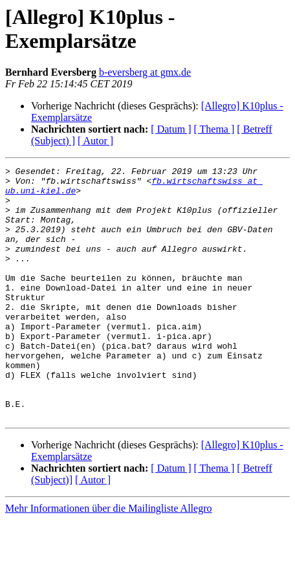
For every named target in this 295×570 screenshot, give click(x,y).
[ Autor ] (95, 140)
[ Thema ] (214, 129)
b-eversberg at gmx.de (145, 72)
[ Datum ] (171, 129)
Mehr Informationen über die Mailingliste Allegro (108, 558)
